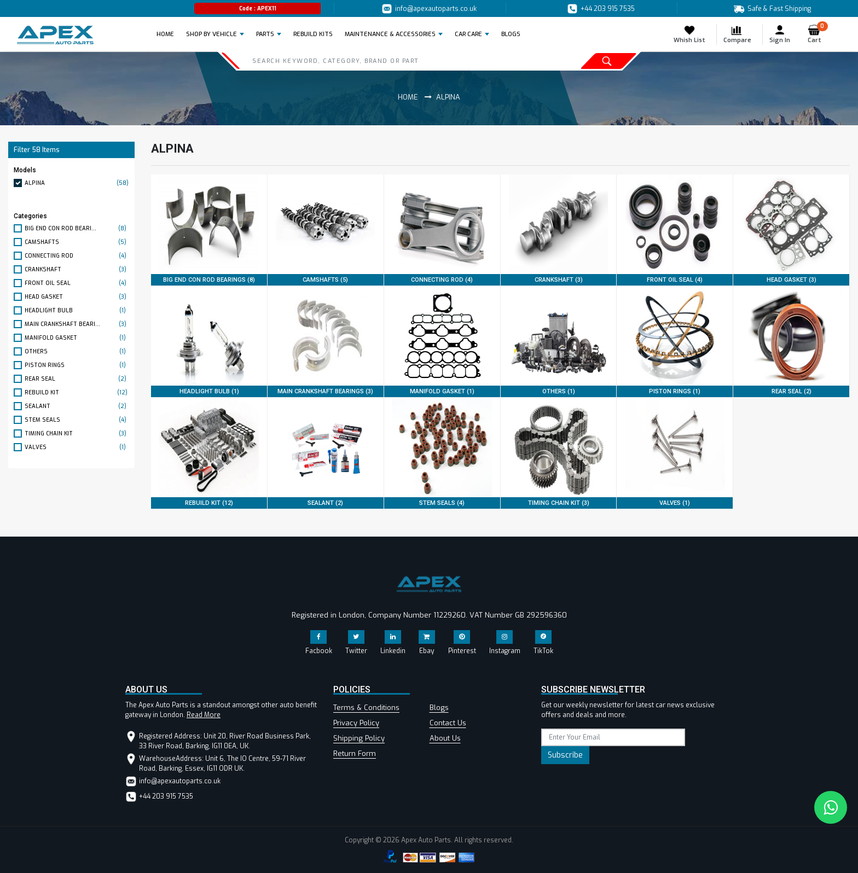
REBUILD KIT (77, 392)
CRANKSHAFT (77, 269)
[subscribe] (613, 737)
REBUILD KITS (313, 34)
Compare (737, 34)
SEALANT (77, 406)
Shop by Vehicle (211, 34)
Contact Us (448, 722)
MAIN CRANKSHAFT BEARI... (77, 324)
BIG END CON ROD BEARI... (77, 228)
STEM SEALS (77, 420)
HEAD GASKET (77, 297)
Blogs (439, 707)
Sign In (779, 34)
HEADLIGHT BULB (77, 310)
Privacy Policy (356, 722)
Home (168, 34)
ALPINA (77, 183)
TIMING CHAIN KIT (77, 433)
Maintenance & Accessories (390, 34)
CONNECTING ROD (77, 256)
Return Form (354, 753)
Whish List (689, 34)
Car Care (468, 34)
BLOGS (510, 34)
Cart (818, 34)
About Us (445, 738)
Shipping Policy (359, 738)
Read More (204, 715)
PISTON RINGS (77, 365)
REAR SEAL (77, 379)
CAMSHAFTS (77, 242)
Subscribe (565, 755)
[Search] (375, 61)
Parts (265, 34)
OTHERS (77, 351)
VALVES (77, 447)
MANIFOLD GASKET (77, 338)
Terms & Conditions (366, 707)
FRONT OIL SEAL (77, 283)
